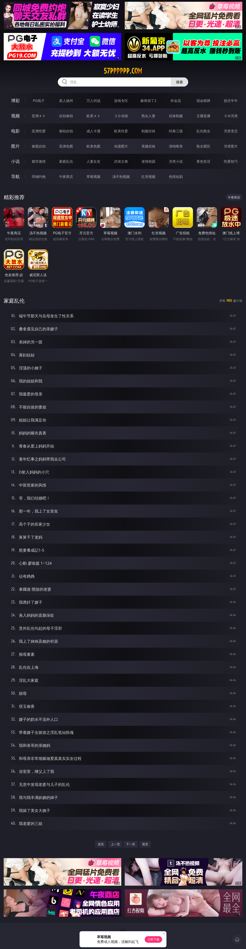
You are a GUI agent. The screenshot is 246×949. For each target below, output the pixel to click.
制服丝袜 (148, 131)
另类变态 (231, 131)
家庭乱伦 (66, 161)
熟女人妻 (148, 115)
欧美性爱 (121, 131)
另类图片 (231, 146)
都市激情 (39, 161)
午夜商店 (66, 176)
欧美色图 (93, 146)
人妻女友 (93, 161)
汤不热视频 (121, 176)
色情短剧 (176, 176)
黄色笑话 (203, 161)
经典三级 (176, 131)
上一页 (115, 844)
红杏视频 (148, 176)
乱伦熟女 (203, 131)
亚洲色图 (66, 146)
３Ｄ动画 (121, 115)
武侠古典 (121, 161)
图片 (15, 146)
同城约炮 (39, 176)
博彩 (15, 100)
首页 (101, 844)
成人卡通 (93, 131)
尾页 (145, 844)
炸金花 (176, 100)
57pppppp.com (123, 71)
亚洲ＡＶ (39, 115)
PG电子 (38, 100)
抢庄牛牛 (231, 100)
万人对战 (93, 100)
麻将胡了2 (148, 100)
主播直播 (203, 115)
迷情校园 (148, 161)
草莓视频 (93, 176)
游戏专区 (121, 100)
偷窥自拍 (39, 146)
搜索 (179, 82)
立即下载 (153, 939)
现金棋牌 (203, 100)
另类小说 (176, 161)
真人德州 (66, 100)
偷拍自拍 (66, 131)
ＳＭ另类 (231, 115)
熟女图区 (203, 146)
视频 (15, 116)
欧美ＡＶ (93, 115)
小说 (15, 161)
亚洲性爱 (39, 131)
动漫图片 (121, 146)
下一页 (130, 844)
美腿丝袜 (148, 146)
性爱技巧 (231, 161)
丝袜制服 (176, 115)
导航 (15, 176)
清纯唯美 (176, 146)
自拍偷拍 (66, 115)
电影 (15, 131)
